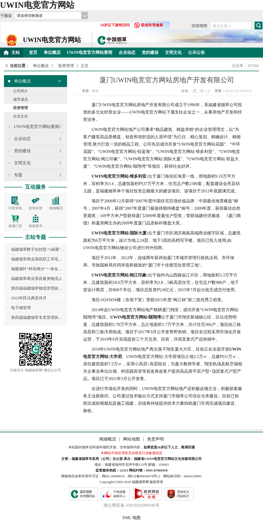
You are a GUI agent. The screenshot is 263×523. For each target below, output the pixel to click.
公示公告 (196, 52)
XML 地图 (131, 517)
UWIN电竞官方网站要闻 (89, 52)
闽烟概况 (108, 439)
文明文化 (173, 52)
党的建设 (150, 52)
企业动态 (127, 52)
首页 (33, 52)
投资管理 (66, 66)
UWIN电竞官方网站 (37, 5)
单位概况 (52, 52)
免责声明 (155, 439)
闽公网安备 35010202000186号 (131, 505)
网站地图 (132, 439)
